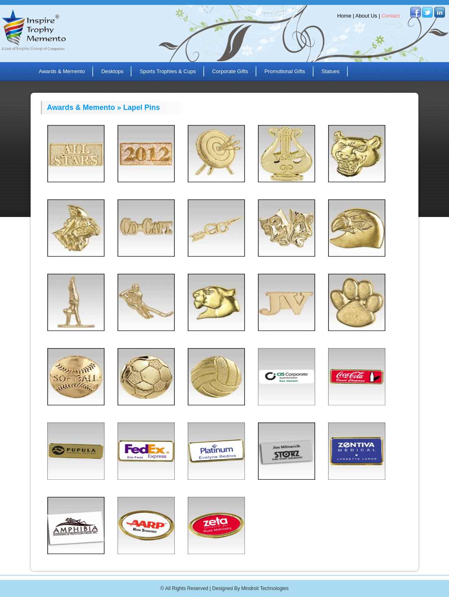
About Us (366, 16)
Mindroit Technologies (265, 588)
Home (344, 16)
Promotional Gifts (285, 71)
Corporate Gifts (230, 71)
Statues (331, 71)
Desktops (112, 71)
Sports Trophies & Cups (168, 71)
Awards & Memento (62, 71)
